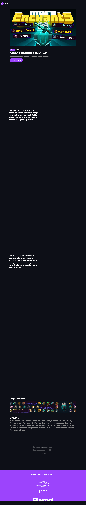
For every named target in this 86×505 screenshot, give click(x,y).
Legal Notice (15, 490)
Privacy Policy (22, 490)
